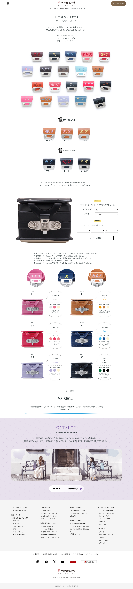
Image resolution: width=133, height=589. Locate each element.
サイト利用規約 (78, 554)
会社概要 (36, 554)
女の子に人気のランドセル (49, 516)
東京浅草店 (16, 523)
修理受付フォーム (75, 534)
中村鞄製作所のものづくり (49, 532)
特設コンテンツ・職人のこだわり (51, 537)
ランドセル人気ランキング (106, 513)
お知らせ (101, 532)
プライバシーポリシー (93, 554)
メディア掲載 (103, 524)
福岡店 (14, 529)
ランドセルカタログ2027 (20, 510)
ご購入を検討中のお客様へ (78, 510)
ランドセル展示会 (18, 532)
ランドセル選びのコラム (106, 519)
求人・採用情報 (65, 554)
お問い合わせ (103, 543)
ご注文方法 (73, 516)
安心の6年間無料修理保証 (48, 534)
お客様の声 (102, 521)
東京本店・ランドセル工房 (20, 518)
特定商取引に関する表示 (49, 554)
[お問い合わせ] (118, 3)
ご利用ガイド (103, 537)
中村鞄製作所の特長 (47, 526)
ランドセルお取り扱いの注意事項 (79, 526)
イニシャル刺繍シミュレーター (79, 513)
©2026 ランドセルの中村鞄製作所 (66, 586)
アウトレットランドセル (48, 519)
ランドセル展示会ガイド (20, 534)
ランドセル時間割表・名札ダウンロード (81, 530)
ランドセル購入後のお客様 (78, 523)
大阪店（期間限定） (18, 526)
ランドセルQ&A (103, 540)
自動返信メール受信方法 (106, 534)
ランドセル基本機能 (47, 529)
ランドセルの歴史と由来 (106, 510)
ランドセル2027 (46, 510)
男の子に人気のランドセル (49, 513)
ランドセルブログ (104, 516)
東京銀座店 (16, 521)
